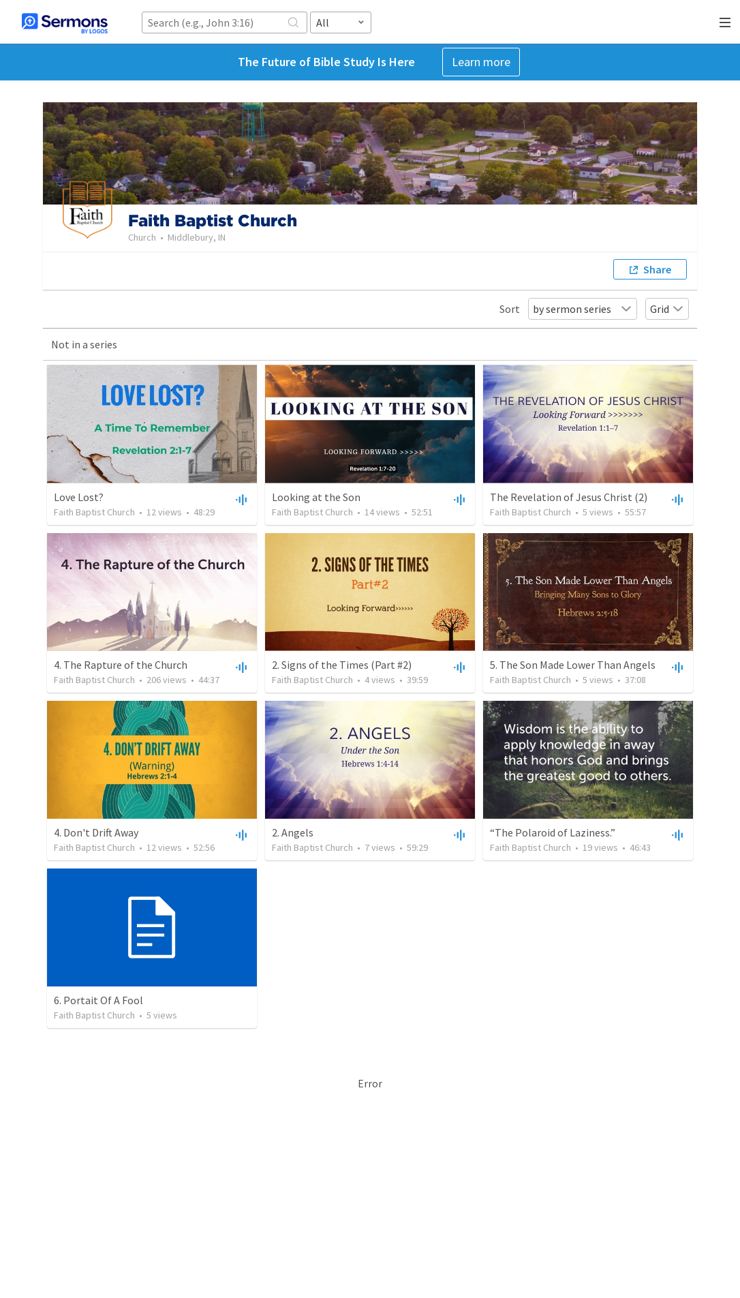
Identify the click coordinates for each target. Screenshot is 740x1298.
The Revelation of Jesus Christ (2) (568, 497)
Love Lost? (79, 497)
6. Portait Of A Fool (98, 1000)
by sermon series (582, 309)
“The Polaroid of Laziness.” (552, 832)
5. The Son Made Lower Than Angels (573, 664)
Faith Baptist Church (94, 512)
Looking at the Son (316, 497)
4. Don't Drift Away (96, 832)
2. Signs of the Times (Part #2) (342, 664)
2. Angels (292, 832)
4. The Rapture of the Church (120, 664)
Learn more (481, 62)
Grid (667, 309)
